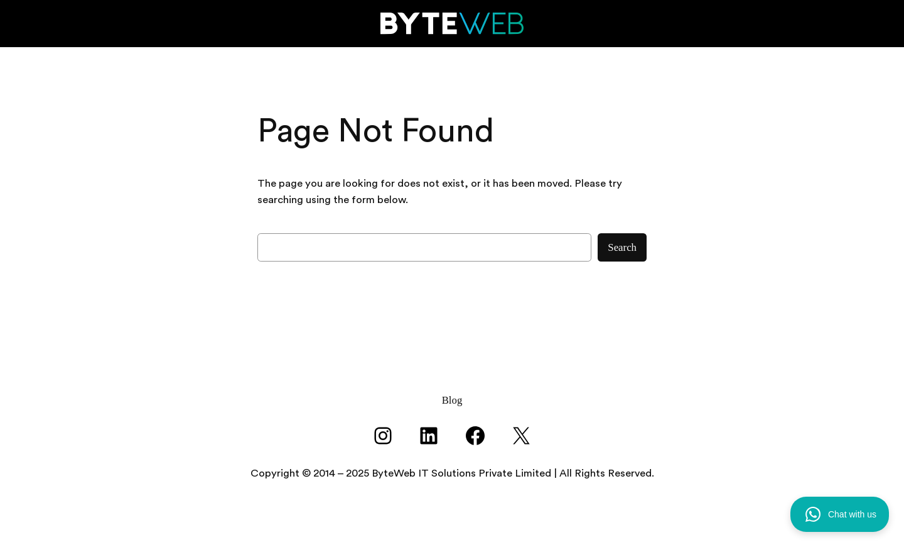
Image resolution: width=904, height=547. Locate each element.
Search (622, 247)
